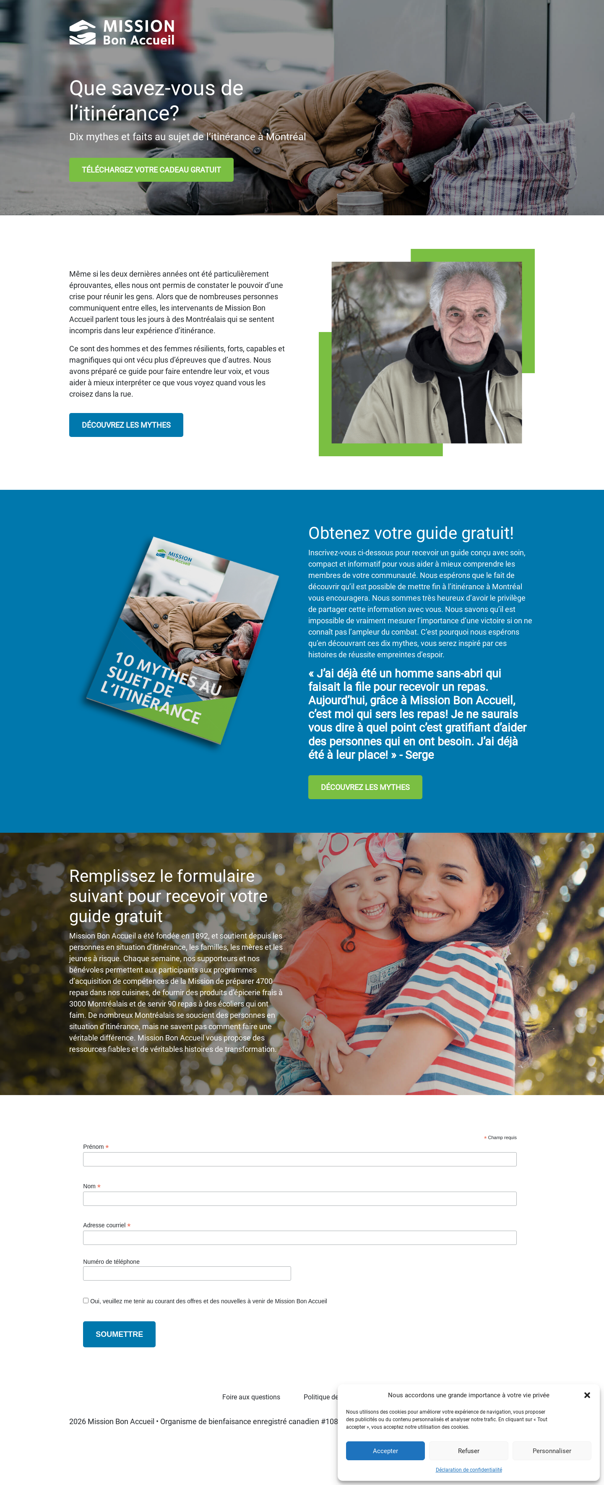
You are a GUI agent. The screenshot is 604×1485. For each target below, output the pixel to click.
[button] (587, 1395)
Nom (92, 1186)
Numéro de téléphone (111, 1261)
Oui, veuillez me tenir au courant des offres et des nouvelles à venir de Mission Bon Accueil (208, 1301)
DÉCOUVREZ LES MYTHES (126, 425)
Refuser (468, 1451)
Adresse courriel (106, 1225)
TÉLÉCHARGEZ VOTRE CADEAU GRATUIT (151, 169)
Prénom (96, 1147)
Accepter (385, 1451)
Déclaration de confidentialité (469, 1470)
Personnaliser (552, 1451)
